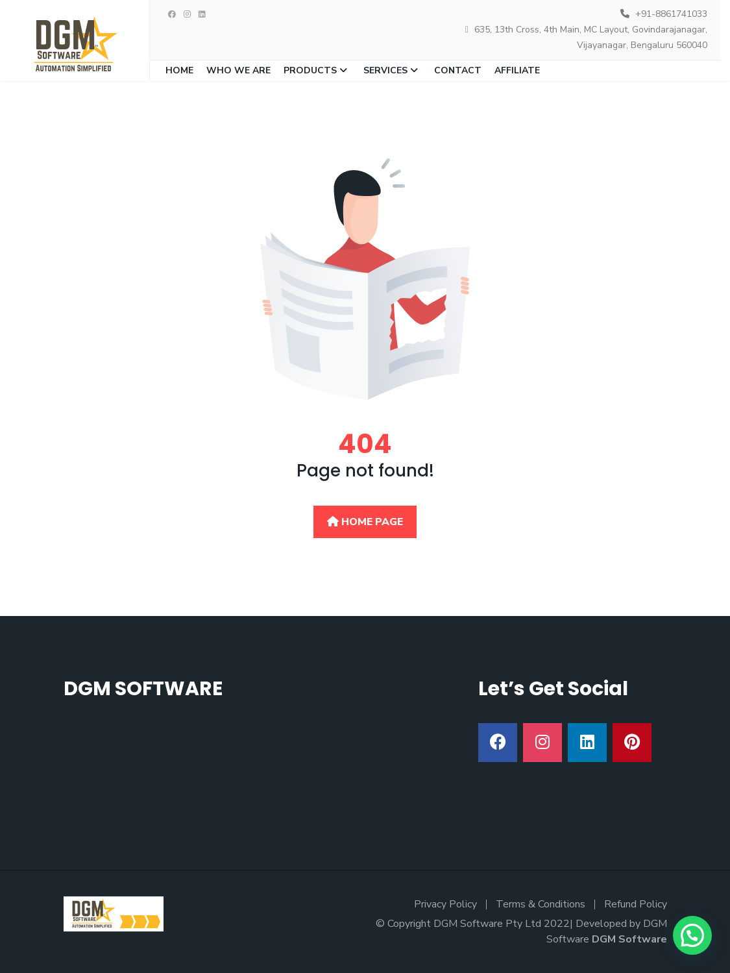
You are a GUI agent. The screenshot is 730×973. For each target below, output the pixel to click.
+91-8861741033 (671, 14)
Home (179, 70)
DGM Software (629, 939)
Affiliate (517, 70)
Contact (457, 70)
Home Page (365, 522)
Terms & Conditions (540, 904)
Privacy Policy (445, 904)
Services (385, 70)
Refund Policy (635, 904)
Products (310, 70)
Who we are (238, 70)
